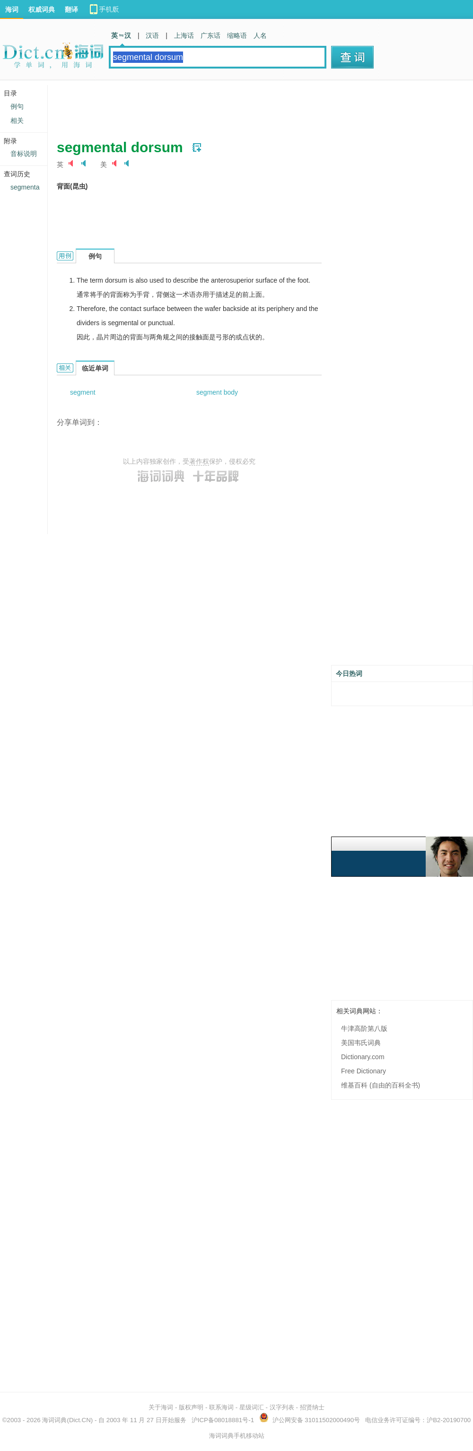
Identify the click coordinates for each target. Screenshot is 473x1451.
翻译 (71, 9)
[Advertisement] (229, 106)
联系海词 (221, 1407)
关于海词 (161, 1407)
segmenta (24, 187)
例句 (17, 106)
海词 (11, 9)
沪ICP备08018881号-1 (223, 1420)
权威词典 (41, 9)
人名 (260, 35)
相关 (17, 120)
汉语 (152, 35)
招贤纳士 (312, 1407)
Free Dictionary (363, 1071)
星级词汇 (251, 1407)
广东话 (210, 35)
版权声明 (191, 1407)
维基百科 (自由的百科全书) (380, 1085)
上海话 (184, 35)
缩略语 (237, 35)
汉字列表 (282, 1407)
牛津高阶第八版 (364, 1028)
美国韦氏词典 (361, 1042)
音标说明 (23, 153)
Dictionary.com (363, 1057)
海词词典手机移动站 (236, 1435)
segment (83, 392)
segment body (217, 392)
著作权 (199, 461)
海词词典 (54, 1420)
